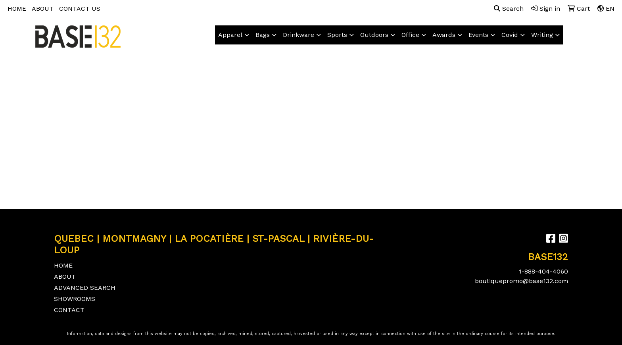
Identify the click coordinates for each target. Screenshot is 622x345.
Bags (262, 35)
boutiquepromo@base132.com (521, 281)
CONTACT (69, 310)
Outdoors (374, 35)
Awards (443, 35)
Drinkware (298, 35)
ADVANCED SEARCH (84, 287)
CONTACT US (79, 8)
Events (478, 35)
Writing (542, 35)
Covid (509, 35)
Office (410, 35)
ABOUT (43, 8)
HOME (17, 8)
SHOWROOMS (74, 299)
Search (509, 8)
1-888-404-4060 (543, 271)
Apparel (230, 35)
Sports (337, 35)
